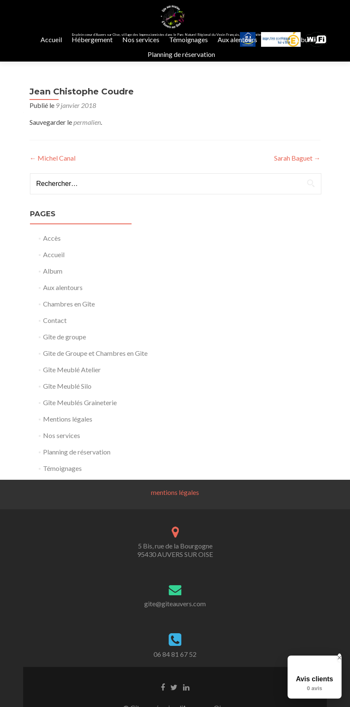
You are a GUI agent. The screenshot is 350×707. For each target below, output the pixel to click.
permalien (87, 139)
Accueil (51, 39)
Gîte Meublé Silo (67, 403)
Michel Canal (52, 175)
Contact (55, 337)
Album (304, 39)
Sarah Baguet (297, 175)
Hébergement (92, 39)
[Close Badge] (339, 657)
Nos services (140, 39)
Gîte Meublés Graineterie (80, 419)
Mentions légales (67, 436)
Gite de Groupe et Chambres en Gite (95, 370)
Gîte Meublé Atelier (72, 386)
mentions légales (175, 509)
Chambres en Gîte (69, 321)
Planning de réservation (181, 54)
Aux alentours (237, 39)
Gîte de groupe (64, 353)
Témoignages (188, 39)
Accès (276, 39)
